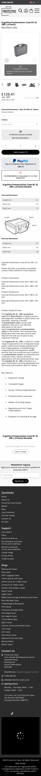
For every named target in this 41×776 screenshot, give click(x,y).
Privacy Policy (7, 555)
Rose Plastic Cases (9, 27)
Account (4, 522)
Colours (4, 120)
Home (4, 496)
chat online (23, 176)
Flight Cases (6, 594)
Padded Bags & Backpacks (12, 603)
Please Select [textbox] (7, 124)
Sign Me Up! (20, 481)
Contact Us (6, 518)
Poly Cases (5, 572)
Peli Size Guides (8, 515)
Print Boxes (6, 607)
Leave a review (20, 452)
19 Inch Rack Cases (9, 619)
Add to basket (20, 152)
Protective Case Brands (11, 503)
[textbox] (34, 2)
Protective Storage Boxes (12, 610)
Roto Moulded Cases (10, 600)
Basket (4, 506)
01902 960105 (7, 2)
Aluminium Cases (8, 635)
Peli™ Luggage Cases (10, 575)
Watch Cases (6, 591)
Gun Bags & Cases (9, 616)
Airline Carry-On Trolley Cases (14, 581)
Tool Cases (6, 629)
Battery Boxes (7, 641)
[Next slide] (39, 84)
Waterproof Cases (9, 569)
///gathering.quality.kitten (27, 672)
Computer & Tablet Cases (12, 585)
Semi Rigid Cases (8, 613)
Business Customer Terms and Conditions (10, 548)
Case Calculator (8, 512)
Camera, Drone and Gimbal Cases (15, 625)
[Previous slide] (2, 84)
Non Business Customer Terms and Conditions (11, 542)
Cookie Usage (7, 552)
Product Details (7, 112)
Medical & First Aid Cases (12, 638)
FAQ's (3, 535)
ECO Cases (5, 632)
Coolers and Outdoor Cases (13, 588)
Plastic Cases (7, 644)
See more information (20, 138)
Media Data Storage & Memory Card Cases (19, 597)
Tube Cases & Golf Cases (12, 578)
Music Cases (6, 622)
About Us (5, 500)
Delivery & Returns (9, 538)
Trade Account (7, 559)
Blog (3, 509)
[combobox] (34, 2)
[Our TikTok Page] (12, 714)
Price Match (6, 532)
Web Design (20, 763)
